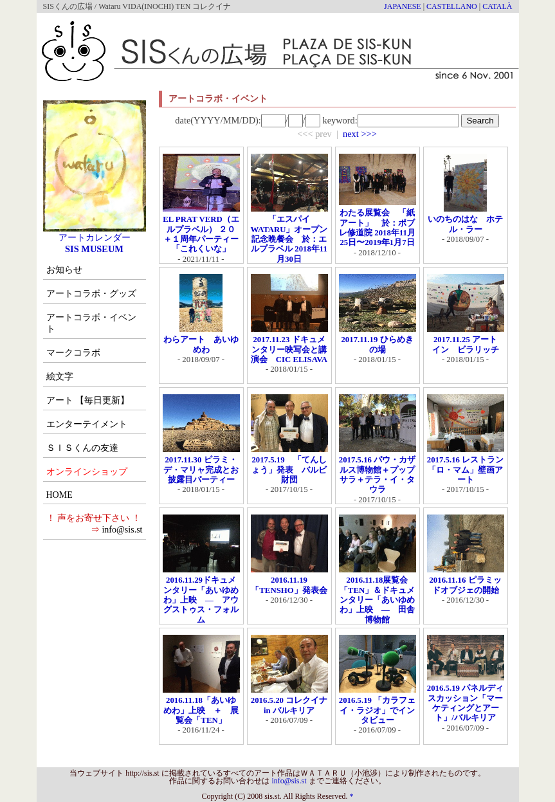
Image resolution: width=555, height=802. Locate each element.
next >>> (360, 134)
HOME (59, 495)
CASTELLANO (451, 6)
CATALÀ (497, 6)
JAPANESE (402, 6)
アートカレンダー (94, 232)
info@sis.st (122, 529)
